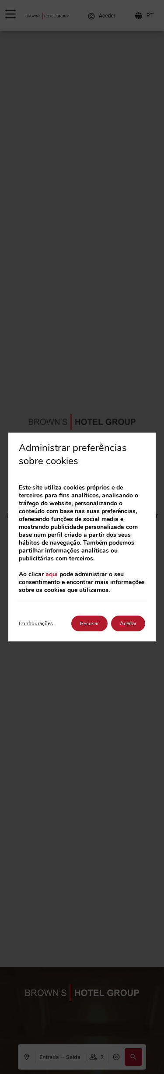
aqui (51, 574)
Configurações (36, 623)
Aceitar (128, 623)
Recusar (89, 623)
